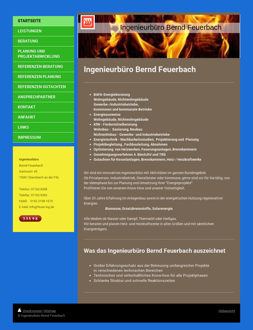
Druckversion (30, 311)
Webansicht (226, 311)
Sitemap (50, 311)
